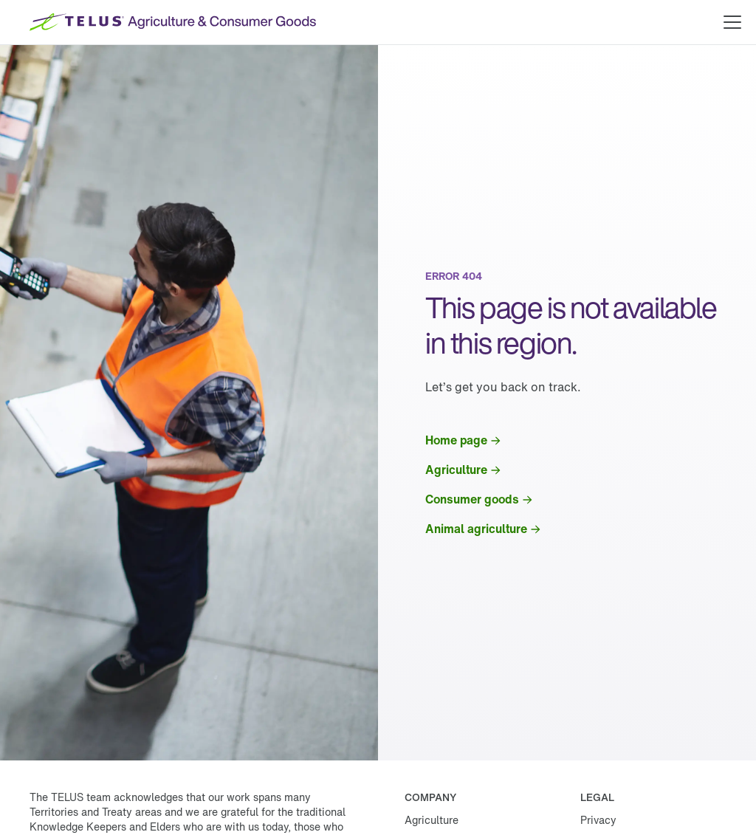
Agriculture (456, 469)
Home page (456, 440)
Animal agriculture (476, 528)
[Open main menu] (732, 22)
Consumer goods (472, 499)
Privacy (598, 820)
